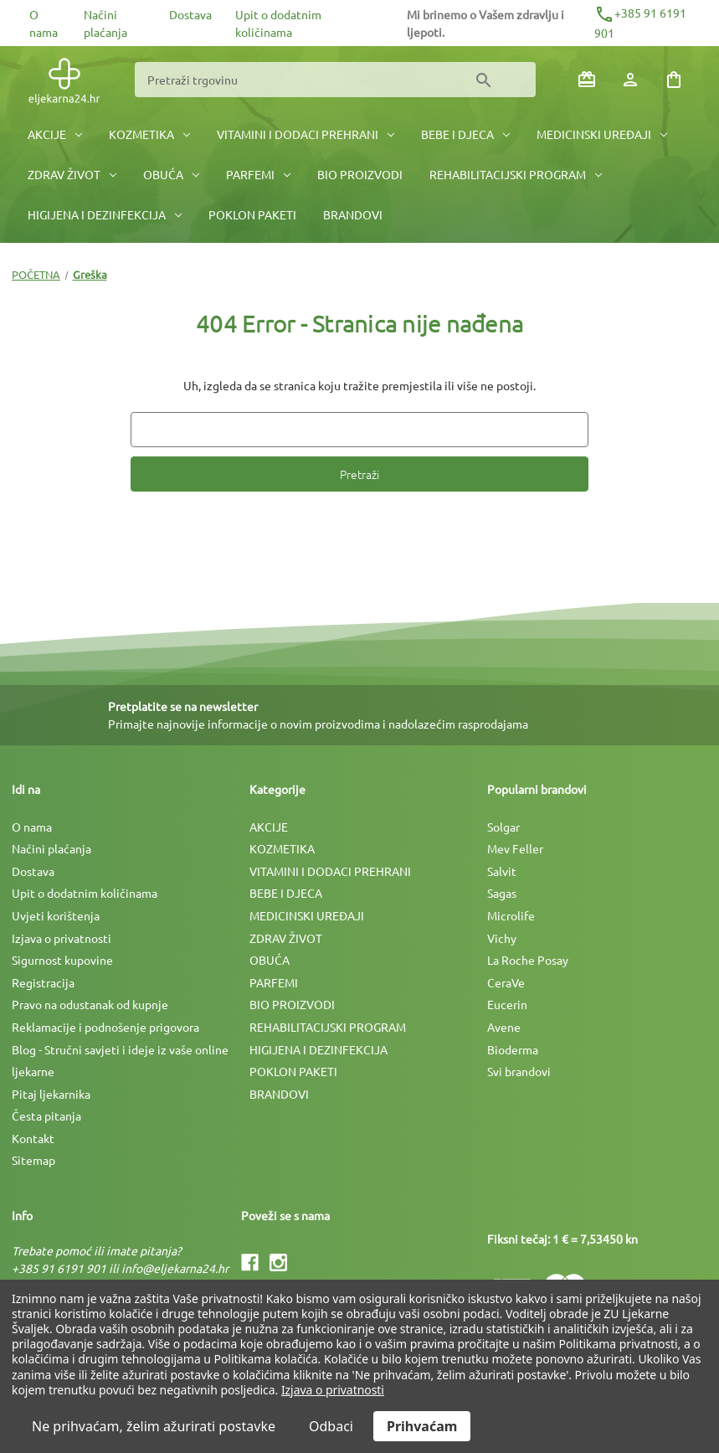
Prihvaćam (422, 1426)
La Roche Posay (527, 959)
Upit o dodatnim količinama (84, 892)
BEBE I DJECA (465, 134)
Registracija (43, 982)
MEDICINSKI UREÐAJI (602, 134)
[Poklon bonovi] (587, 79)
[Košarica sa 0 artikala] (674, 79)
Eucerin (507, 1004)
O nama (32, 826)
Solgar (503, 826)
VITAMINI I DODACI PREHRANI (305, 134)
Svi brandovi (519, 1071)
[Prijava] (630, 79)
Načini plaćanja (51, 848)
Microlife (511, 915)
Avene (504, 1026)
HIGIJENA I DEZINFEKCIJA (105, 214)
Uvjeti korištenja (56, 915)
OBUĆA (171, 174)
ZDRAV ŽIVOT (72, 174)
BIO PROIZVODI (360, 174)
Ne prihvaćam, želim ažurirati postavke (153, 1426)
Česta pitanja (46, 1115)
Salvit (501, 870)
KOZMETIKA (149, 134)
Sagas (501, 892)
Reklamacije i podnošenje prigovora (105, 1026)
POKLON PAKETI (252, 214)
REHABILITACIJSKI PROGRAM (515, 174)
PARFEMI (258, 174)
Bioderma (512, 1049)
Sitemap (33, 1159)
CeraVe (506, 982)
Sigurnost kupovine (62, 959)
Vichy (501, 937)
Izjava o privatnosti (61, 937)
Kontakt (33, 1138)
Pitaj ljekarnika (51, 1093)
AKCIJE (55, 134)
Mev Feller (515, 848)
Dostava (190, 14)
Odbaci (331, 1426)
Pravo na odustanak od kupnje (90, 1004)
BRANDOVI (353, 214)
